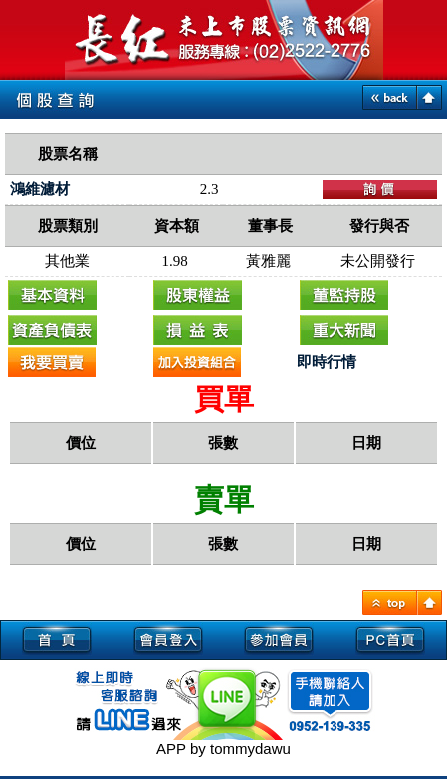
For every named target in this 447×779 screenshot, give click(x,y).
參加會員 (279, 638)
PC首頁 (390, 638)
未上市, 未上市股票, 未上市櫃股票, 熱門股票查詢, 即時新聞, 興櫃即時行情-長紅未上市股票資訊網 (224, 40)
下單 (380, 189)
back (389, 97)
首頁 (56, 638)
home (429, 97)
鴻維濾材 (40, 189)
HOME (429, 602)
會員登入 (168, 638)
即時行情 (326, 362)
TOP (389, 602)
